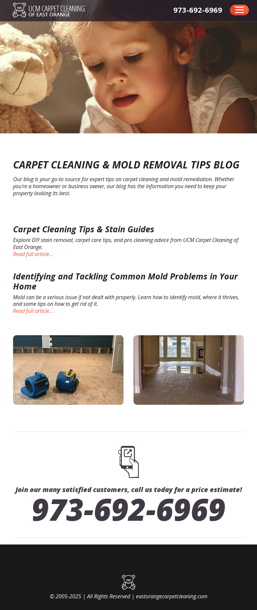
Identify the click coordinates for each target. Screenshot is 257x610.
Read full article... (33, 254)
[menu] (239, 10)
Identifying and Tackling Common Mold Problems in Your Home (125, 281)
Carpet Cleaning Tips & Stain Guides (83, 229)
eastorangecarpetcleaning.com (171, 596)
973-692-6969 (128, 509)
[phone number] (197, 10)
